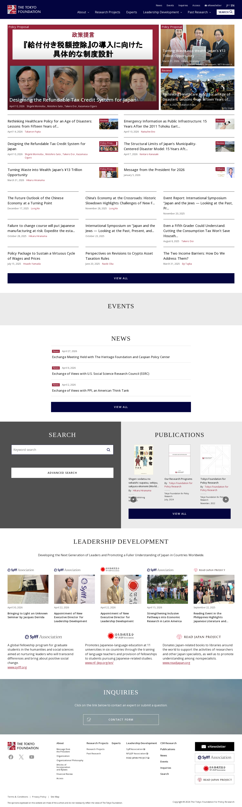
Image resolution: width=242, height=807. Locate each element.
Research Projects (107, 12)
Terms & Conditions (18, 796)
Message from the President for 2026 (179, 174)
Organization (63, 756)
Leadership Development (161, 12)
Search (164, 774)
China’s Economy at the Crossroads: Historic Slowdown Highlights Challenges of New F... (121, 205)
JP (227, 5)
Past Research (198, 12)
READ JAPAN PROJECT (137, 758)
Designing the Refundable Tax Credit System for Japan (83, 67)
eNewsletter (213, 5)
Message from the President (63, 750)
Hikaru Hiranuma (142, 490)
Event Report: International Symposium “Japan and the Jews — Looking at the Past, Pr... (198, 205)
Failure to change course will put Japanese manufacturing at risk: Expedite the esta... (43, 233)
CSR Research (168, 743)
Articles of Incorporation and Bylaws (63, 767)
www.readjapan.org (176, 663)
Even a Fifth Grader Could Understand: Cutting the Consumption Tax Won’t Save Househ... (198, 233)
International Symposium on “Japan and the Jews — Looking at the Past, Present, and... (121, 233)
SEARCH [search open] (226, 12)
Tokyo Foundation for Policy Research (215, 475)
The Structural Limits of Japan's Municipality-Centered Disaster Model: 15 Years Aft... (179, 150)
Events (170, 5)
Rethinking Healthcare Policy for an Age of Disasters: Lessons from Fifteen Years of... (197, 89)
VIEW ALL (121, 278)
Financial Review (65, 774)
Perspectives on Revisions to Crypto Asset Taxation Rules (121, 258)
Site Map (55, 796)
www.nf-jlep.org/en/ (99, 663)
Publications (167, 749)
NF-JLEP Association (137, 753)
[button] (133, 500)
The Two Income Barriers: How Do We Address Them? (198, 258)
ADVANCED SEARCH (62, 472)
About (81, 12)
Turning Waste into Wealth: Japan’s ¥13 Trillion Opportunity (197, 45)
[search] (108, 449)
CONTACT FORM (121, 719)
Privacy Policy (39, 796)
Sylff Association (135, 749)
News (159, 5)
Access (196, 5)
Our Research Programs (179, 473)
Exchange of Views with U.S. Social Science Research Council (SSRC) (121, 371)
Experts (131, 12)
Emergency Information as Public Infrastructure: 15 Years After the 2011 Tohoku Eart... (179, 126)
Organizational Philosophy (70, 760)
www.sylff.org (17, 667)
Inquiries (183, 5)
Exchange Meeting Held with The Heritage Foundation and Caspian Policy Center (121, 354)
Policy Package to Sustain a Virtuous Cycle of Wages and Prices (43, 258)
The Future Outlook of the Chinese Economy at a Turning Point (43, 205)
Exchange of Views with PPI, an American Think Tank (121, 388)
